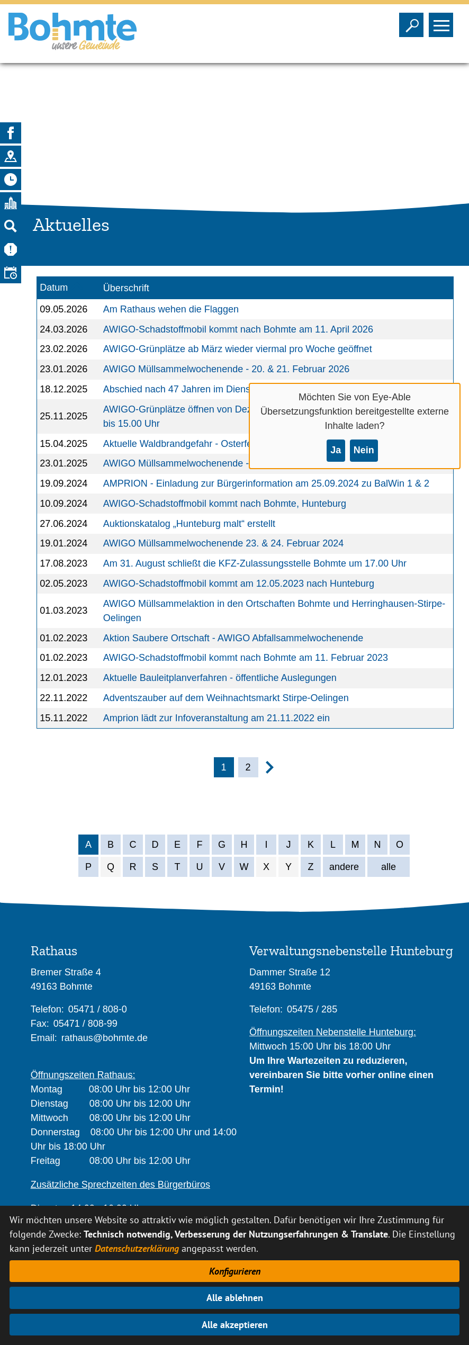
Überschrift (126, 288)
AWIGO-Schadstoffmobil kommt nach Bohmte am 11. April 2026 (238, 329)
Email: (44, 1038)
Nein (364, 450)
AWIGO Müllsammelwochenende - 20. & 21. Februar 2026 (226, 369)
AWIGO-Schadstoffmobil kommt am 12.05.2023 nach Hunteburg (238, 583)
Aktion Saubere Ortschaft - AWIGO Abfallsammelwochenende (233, 638)
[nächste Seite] (269, 770)
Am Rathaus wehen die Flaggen (171, 309)
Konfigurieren (234, 1271)
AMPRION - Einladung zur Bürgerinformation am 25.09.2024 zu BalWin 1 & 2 (266, 483)
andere (344, 867)
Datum (54, 287)
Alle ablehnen (234, 1298)
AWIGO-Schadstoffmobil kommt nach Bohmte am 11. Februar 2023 (245, 657)
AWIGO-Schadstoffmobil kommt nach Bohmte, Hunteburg (224, 503)
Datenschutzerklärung (137, 1248)
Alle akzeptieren (235, 1325)
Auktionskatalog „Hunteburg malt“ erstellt (189, 523)
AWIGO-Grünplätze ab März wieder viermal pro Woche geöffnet (237, 349)
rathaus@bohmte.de (104, 1038)
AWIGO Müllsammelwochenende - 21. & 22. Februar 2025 (226, 463)
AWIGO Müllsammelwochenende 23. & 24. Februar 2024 (223, 543)
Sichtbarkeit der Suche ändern (413, 21)
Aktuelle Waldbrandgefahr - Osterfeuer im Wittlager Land (223, 443)
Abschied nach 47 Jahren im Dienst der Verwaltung (211, 389)
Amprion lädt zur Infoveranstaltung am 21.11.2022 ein (216, 718)
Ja (335, 450)
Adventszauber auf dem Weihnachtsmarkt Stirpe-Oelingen (226, 698)
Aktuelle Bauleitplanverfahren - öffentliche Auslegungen (220, 677)
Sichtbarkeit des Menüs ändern (443, 21)
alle (388, 867)
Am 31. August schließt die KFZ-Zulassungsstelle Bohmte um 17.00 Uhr (255, 563)
